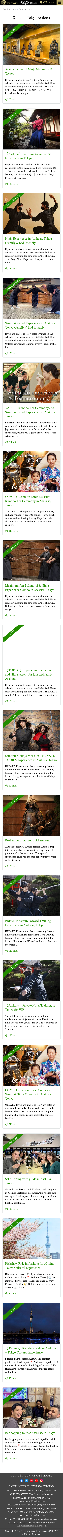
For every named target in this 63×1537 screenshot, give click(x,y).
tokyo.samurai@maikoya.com (31, 1515)
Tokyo (15, 1475)
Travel (47, 1475)
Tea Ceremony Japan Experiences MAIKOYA (37, 1531)
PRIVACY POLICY (45, 1486)
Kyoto (25, 1475)
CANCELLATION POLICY (22, 1486)
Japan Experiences (9, 9)
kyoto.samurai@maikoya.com (31, 1501)
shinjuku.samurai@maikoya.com (32, 1525)
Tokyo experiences (25, 9)
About (36, 1475)
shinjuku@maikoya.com (47, 1519)
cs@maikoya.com (47, 1504)
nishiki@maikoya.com (46, 1490)
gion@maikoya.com (44, 1494)
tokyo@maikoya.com (46, 1508)
